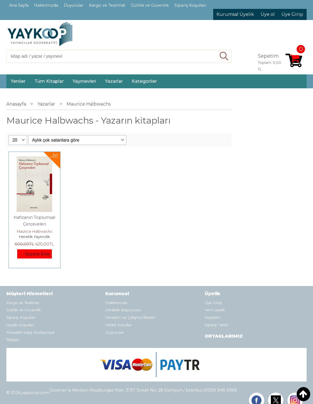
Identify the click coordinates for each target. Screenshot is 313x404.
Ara (224, 56)
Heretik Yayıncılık (34, 236)
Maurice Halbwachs (34, 231)
